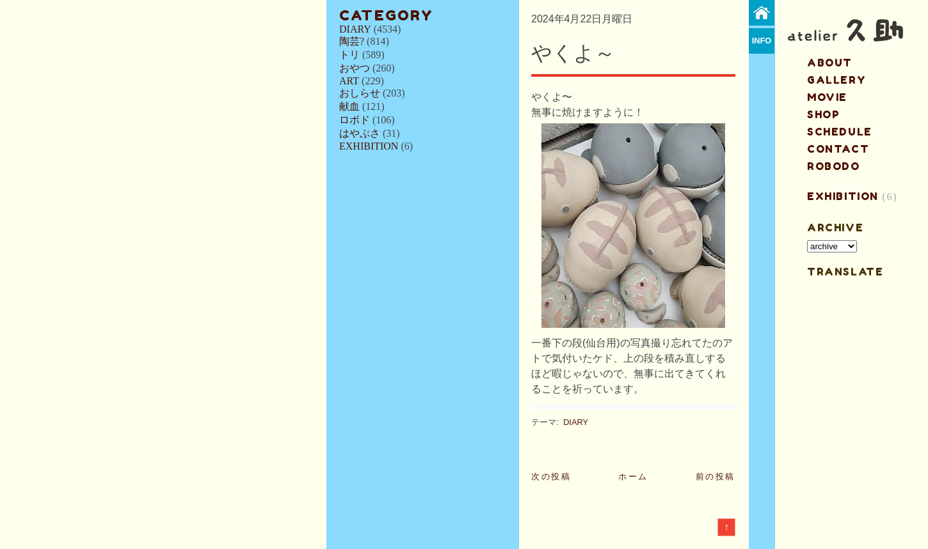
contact (838, 149)
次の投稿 (551, 476)
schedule (839, 131)
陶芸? (351, 41)
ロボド (354, 119)
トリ (349, 54)
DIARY (355, 29)
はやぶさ (359, 133)
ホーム (633, 476)
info (762, 40)
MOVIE (827, 97)
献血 (349, 106)
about (829, 62)
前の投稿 (715, 476)
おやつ (354, 68)
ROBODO (833, 166)
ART (349, 80)
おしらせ (359, 93)
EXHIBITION (368, 146)
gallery (836, 79)
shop (823, 114)
